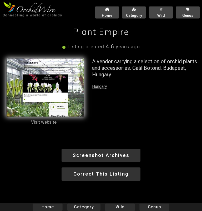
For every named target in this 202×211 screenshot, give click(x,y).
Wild (119, 206)
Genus (154, 206)
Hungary (99, 86)
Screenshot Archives (101, 155)
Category (84, 206)
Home (48, 206)
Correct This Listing (101, 174)
